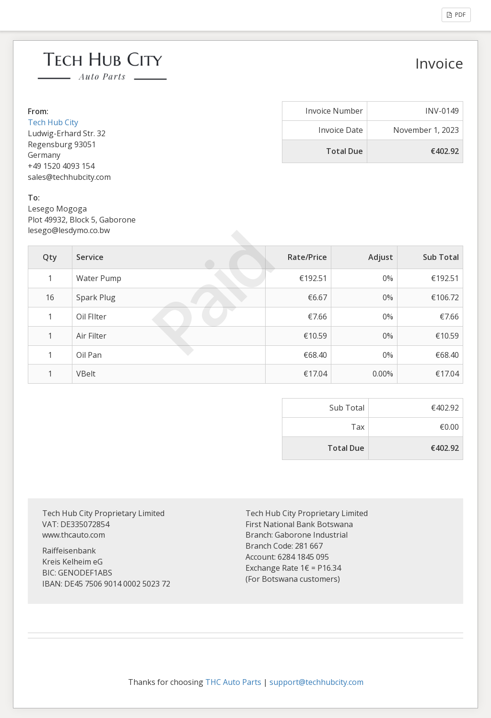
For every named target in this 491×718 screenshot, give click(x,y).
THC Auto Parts (233, 682)
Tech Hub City (53, 122)
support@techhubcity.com (316, 682)
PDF (456, 15)
